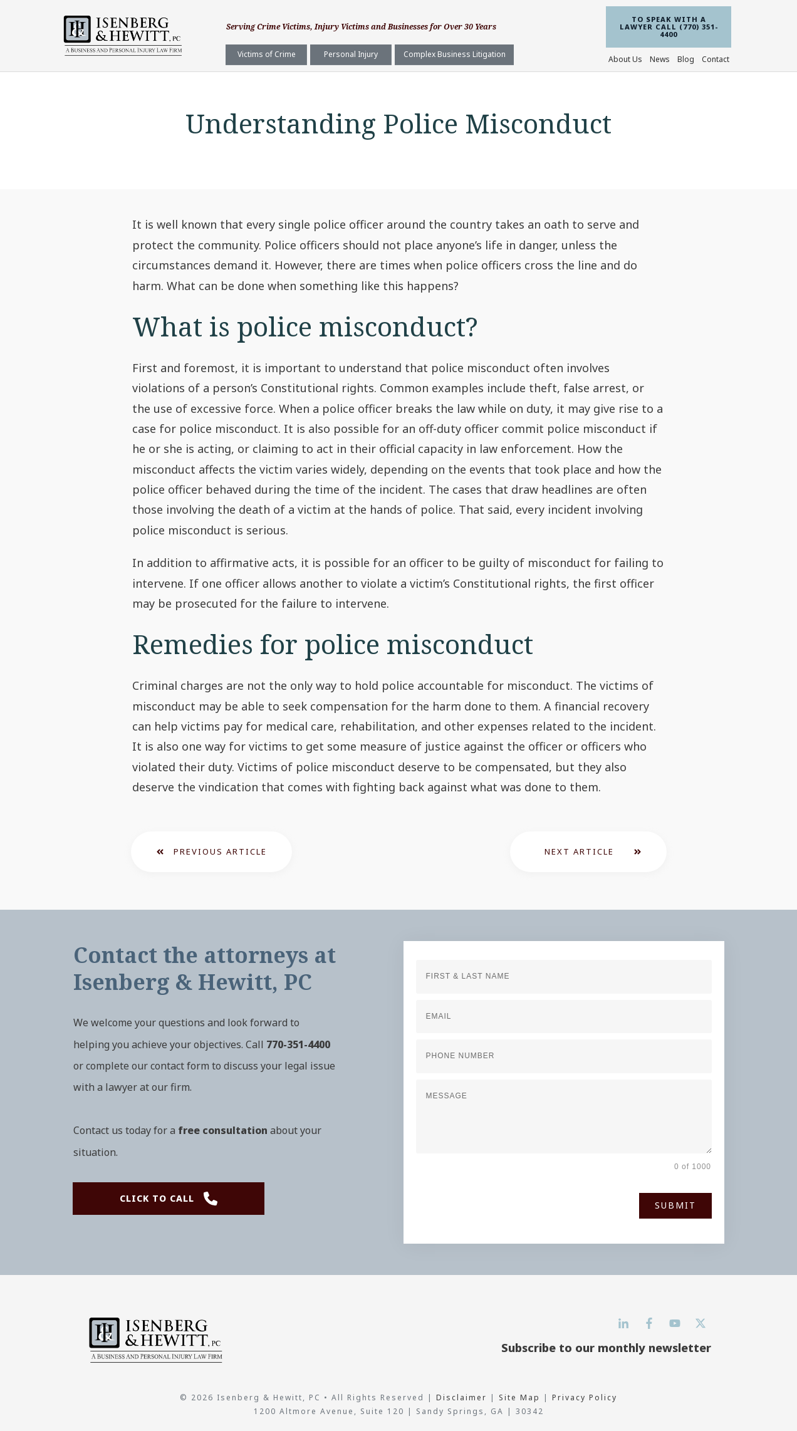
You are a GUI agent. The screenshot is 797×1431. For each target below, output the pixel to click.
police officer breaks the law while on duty (436, 408)
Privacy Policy (584, 1397)
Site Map (519, 1397)
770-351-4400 (298, 1044)
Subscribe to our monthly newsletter (606, 1347)
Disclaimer (463, 1397)
